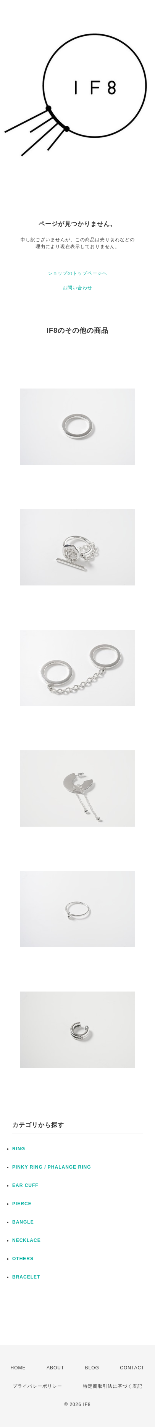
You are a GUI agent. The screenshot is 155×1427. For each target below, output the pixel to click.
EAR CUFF (25, 1185)
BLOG (92, 1368)
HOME (18, 1368)
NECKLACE (26, 1240)
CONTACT (132, 1368)
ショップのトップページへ (77, 273)
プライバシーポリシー (37, 1386)
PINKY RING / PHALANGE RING (51, 1167)
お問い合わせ (77, 287)
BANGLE (23, 1222)
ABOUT (55, 1368)
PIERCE (22, 1203)
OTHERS (23, 1258)
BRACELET (26, 1277)
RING (18, 1148)
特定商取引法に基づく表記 (112, 1386)
